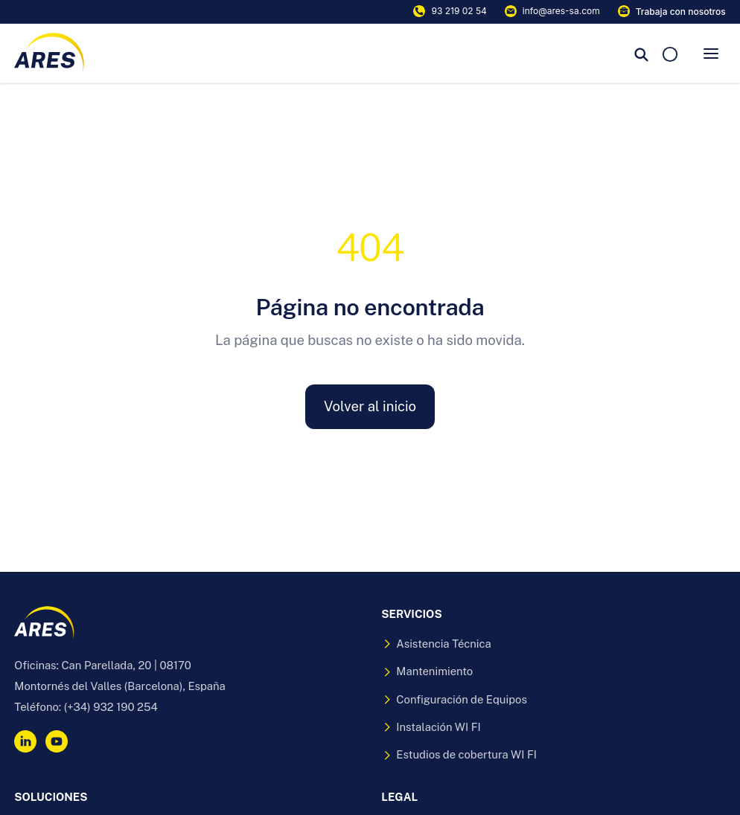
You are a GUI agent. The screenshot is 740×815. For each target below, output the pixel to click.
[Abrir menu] (711, 53)
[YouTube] (56, 741)
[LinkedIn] (25, 741)
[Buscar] (642, 53)
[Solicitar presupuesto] (670, 53)
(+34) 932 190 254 (111, 706)
